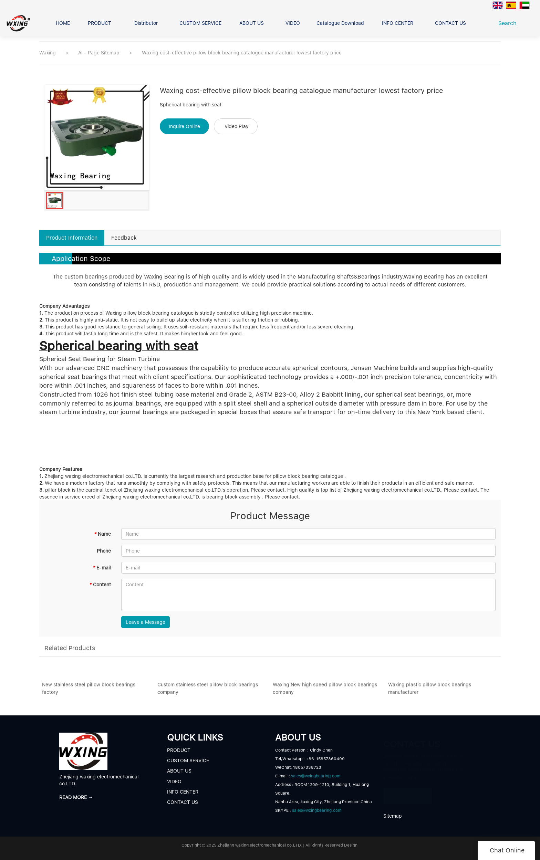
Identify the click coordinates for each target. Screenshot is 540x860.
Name (102, 534)
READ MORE (407, 792)
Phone (104, 551)
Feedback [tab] (124, 237)
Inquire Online (184, 126)
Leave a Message (145, 622)
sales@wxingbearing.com (315, 776)
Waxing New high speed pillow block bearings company (325, 690)
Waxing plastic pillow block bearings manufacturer (429, 690)
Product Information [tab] (71, 237)
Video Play (237, 126)
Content (100, 584)
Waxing (47, 52)
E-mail (101, 567)
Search (509, 23)
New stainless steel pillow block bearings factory (88, 690)
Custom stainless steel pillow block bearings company (207, 690)
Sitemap (392, 816)
